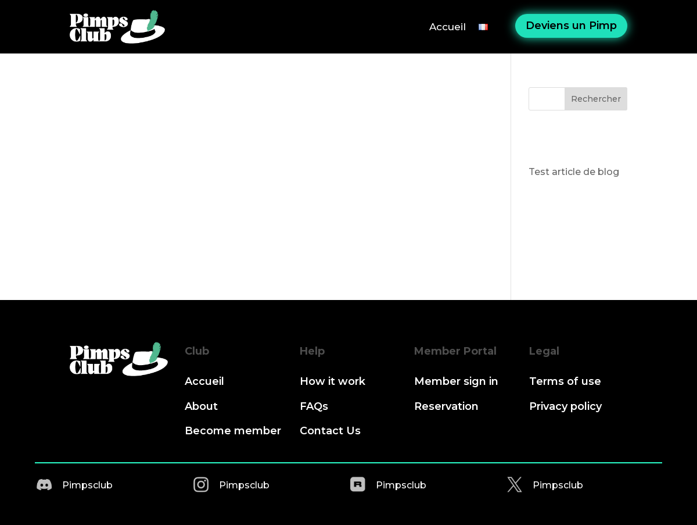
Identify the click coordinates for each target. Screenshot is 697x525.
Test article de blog (574, 171)
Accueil (447, 27)
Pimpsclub (87, 485)
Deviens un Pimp (571, 25)
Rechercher (596, 99)
